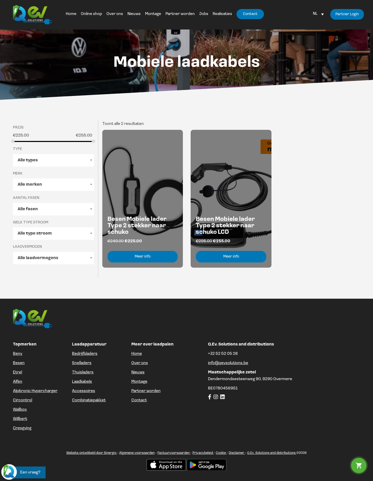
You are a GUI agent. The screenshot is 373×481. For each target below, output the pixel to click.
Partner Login (347, 14)
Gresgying (22, 428)
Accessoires (83, 391)
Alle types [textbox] (28, 160)
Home (136, 354)
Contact (139, 400)
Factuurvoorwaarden (173, 453)
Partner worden (146, 391)
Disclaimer (237, 453)
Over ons (139, 363)
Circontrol (22, 400)
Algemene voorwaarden (137, 453)
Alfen (17, 382)
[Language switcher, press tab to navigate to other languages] (318, 13)
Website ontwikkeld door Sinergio (91, 453)
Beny (17, 354)
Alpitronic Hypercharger (35, 391)
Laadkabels (82, 382)
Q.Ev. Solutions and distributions (271, 453)
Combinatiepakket (89, 400)
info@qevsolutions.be (228, 363)
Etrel (17, 372)
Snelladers (81, 363)
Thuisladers (83, 372)
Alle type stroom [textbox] (35, 233)
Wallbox (20, 410)
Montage (139, 382)
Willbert (20, 419)
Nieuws (138, 372)
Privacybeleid (203, 453)
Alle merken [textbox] (30, 185)
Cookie (221, 453)
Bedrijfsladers (84, 354)
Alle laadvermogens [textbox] (38, 258)
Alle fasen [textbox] (28, 209)
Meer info (142, 257)
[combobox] (53, 160)
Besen (19, 363)
